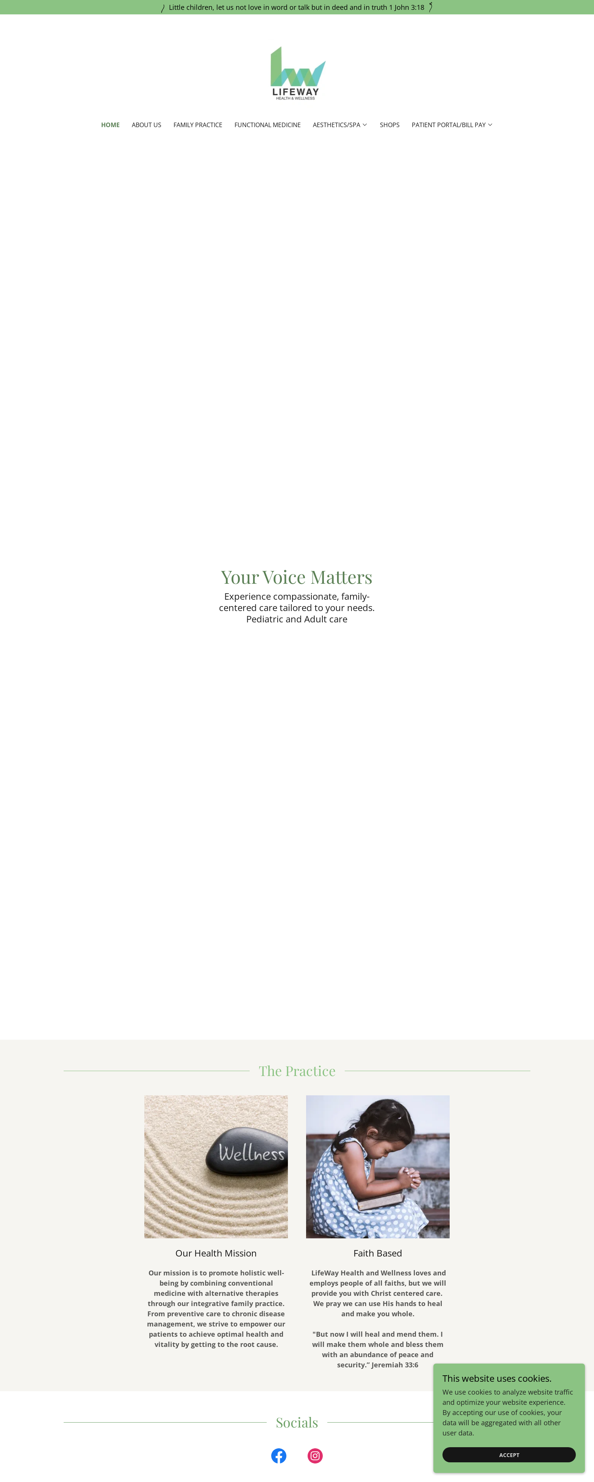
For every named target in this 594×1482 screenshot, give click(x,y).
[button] (340, 124)
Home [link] (110, 125)
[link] (297, 72)
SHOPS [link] (390, 125)
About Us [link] (146, 125)
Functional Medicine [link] (267, 125)
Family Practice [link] (198, 125)
